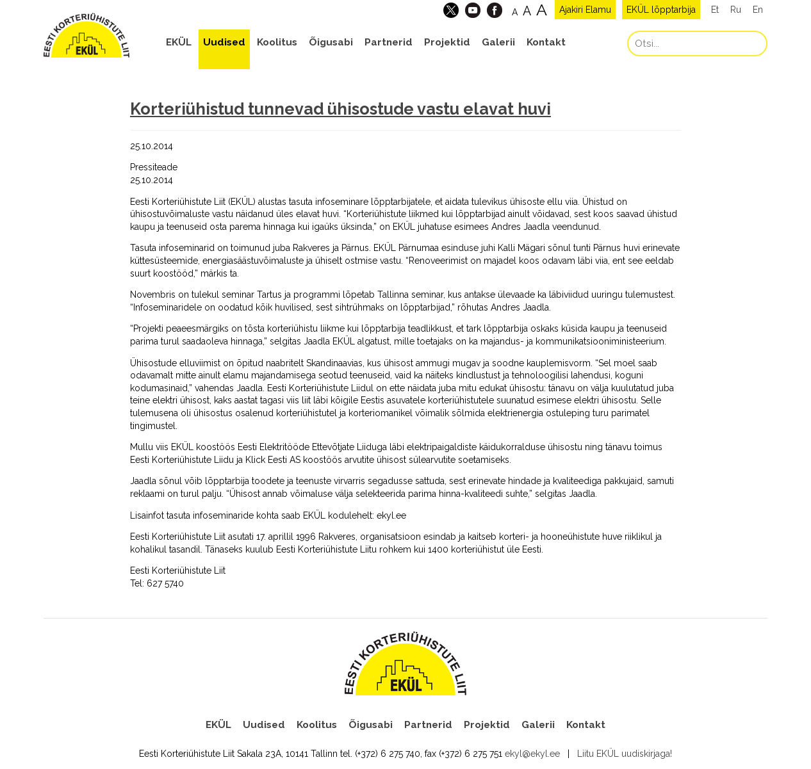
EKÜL (179, 42)
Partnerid (389, 42)
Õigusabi (331, 42)
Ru (735, 9)
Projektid (447, 42)
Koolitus (277, 42)
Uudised (224, 42)
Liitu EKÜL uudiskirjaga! (624, 754)
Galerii (498, 42)
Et (715, 9)
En (758, 9)
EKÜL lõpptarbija (661, 9)
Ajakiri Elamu (585, 9)
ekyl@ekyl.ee (532, 754)
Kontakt (546, 42)
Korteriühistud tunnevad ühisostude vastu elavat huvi (340, 108)
